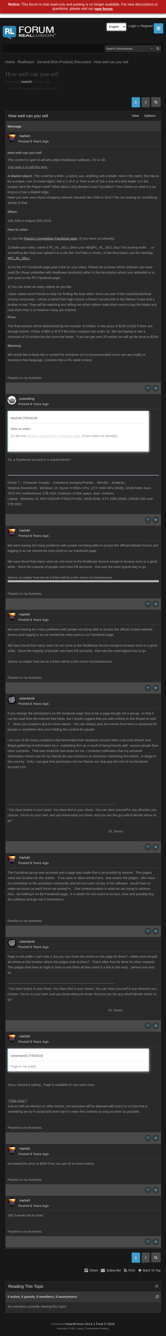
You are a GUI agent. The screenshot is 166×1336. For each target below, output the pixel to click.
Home (10, 62)
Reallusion (26, 62)
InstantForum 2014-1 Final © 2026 (89, 1324)
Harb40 (26, 82)
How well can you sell (111, 62)
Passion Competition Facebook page (51, 238)
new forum (104, 9)
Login (133, 26)
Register (147, 26)
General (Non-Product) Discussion (64, 62)
